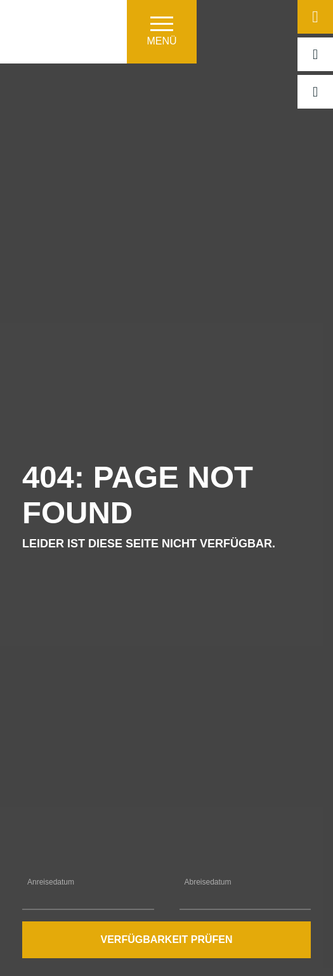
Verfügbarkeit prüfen (166, 939)
